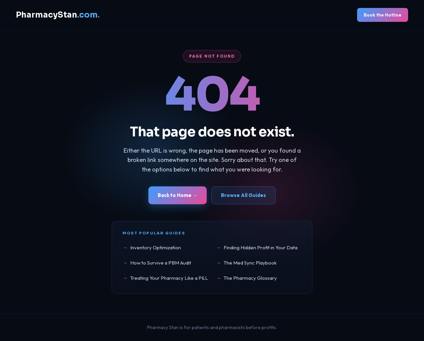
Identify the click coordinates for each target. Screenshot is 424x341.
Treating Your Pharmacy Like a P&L (169, 278)
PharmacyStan (58, 15)
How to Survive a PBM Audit (160, 263)
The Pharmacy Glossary (250, 278)
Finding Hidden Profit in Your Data (260, 247)
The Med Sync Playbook (250, 263)
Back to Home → (177, 195)
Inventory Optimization (155, 247)
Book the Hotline (382, 15)
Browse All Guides (243, 195)
